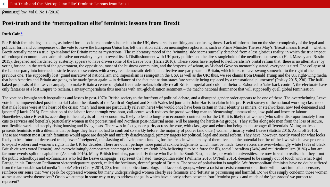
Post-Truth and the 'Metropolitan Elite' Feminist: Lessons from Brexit (69, 3)
